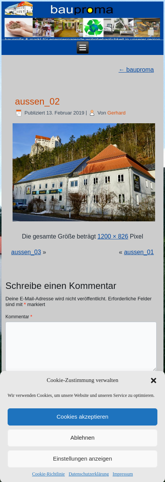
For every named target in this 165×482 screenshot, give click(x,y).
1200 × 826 (113, 236)
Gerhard (116, 113)
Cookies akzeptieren (83, 421)
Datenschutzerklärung (89, 478)
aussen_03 (26, 252)
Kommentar (18, 316)
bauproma (136, 69)
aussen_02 (37, 101)
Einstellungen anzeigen (82, 462)
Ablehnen (82, 441)
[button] (153, 385)
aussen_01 (139, 252)
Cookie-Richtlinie (48, 478)
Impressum (122, 478)
